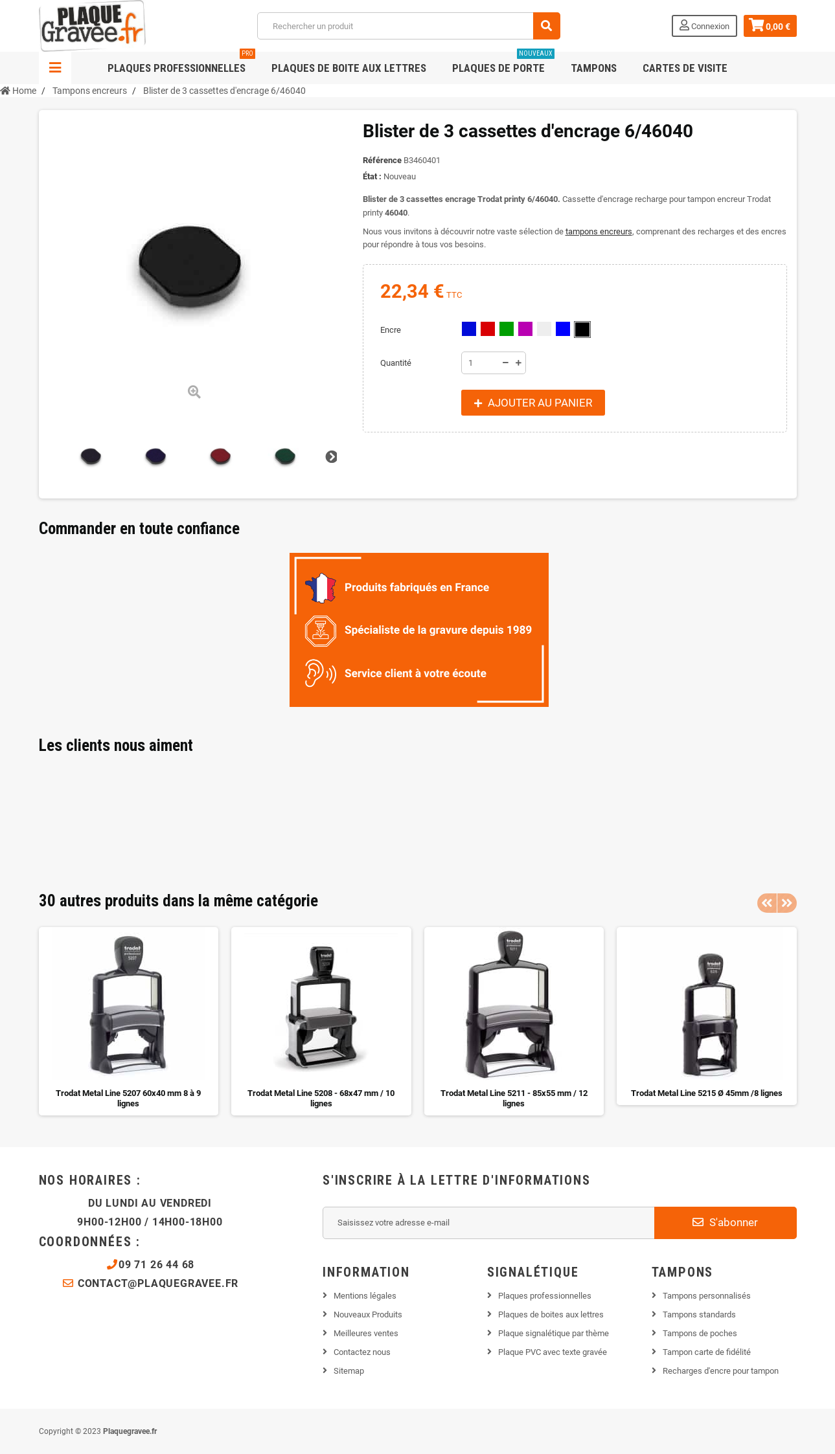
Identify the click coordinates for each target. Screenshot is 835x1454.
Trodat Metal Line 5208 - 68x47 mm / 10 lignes (321, 1098)
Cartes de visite (685, 68)
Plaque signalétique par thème (553, 1333)
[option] (128, 1021)
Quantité (395, 363)
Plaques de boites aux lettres (551, 1314)
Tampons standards (699, 1314)
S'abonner (725, 1222)
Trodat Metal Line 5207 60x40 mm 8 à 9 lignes (128, 1098)
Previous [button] (767, 903)
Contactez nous (362, 1352)
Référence (382, 160)
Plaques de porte (503, 63)
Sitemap (349, 1371)
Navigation (55, 68)
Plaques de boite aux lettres (348, 68)
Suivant (330, 456)
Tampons (594, 68)
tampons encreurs (599, 231)
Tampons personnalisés (707, 1296)
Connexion (704, 25)
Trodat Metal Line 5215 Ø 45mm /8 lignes (707, 1093)
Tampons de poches (700, 1333)
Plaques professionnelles (181, 63)
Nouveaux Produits (368, 1314)
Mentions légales (365, 1296)
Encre (391, 330)
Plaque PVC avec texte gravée (552, 1352)
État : (372, 176)
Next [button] (787, 903)
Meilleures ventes (366, 1333)
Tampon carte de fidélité (707, 1352)
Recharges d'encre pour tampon (721, 1371)
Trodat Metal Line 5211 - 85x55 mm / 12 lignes (514, 1098)
